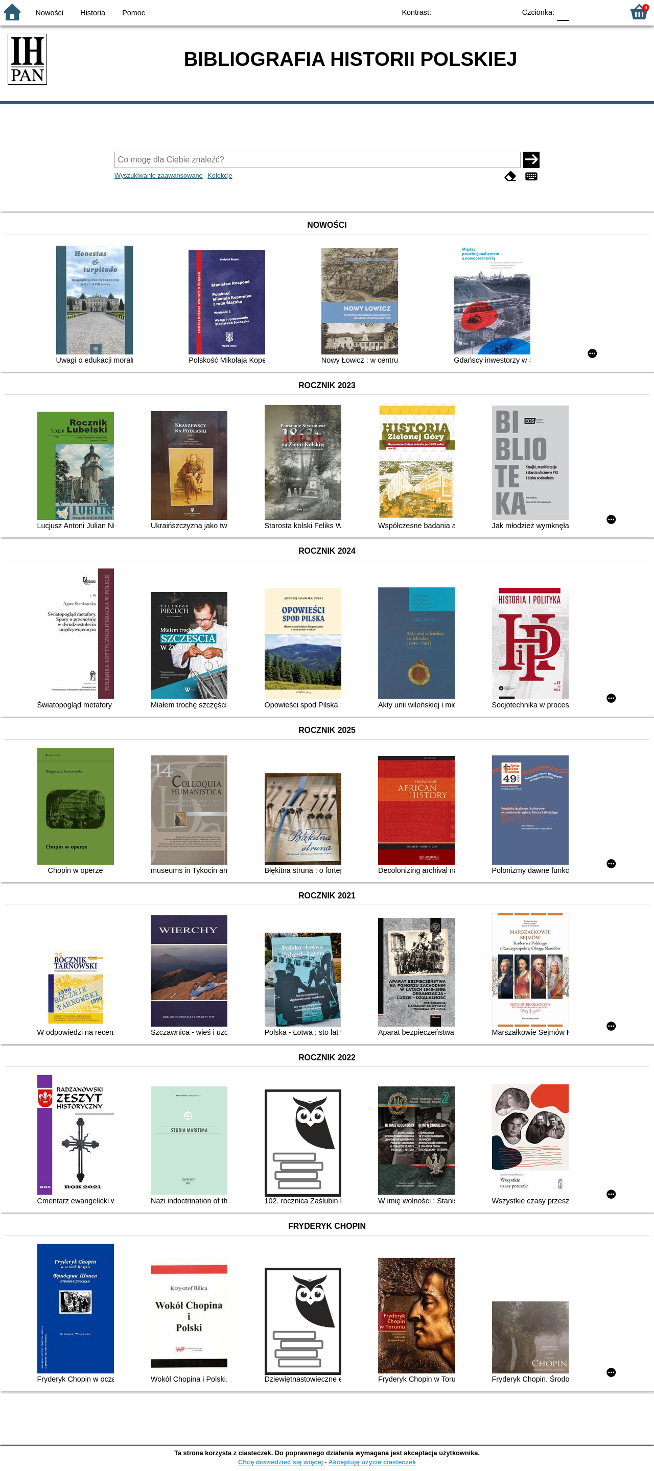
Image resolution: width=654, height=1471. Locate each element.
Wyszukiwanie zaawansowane (158, 175)
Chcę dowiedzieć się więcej (280, 1462)
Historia (92, 13)
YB (484, 11)
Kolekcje (219, 175)
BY (504, 11)
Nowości (49, 13)
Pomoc (133, 13)
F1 (581, 11)
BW (463, 11)
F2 (604, 11)
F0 (563, 11)
